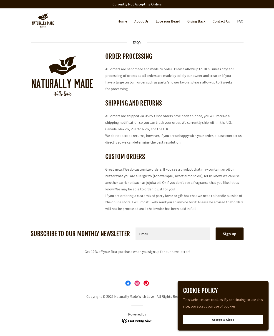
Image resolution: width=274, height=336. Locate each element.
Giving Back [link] (196, 21)
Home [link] (122, 21)
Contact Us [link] (221, 21)
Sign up (229, 233)
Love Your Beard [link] (168, 21)
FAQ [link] (240, 21)
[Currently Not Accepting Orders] (137, 4)
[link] (43, 20)
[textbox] (173, 233)
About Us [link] (141, 21)
